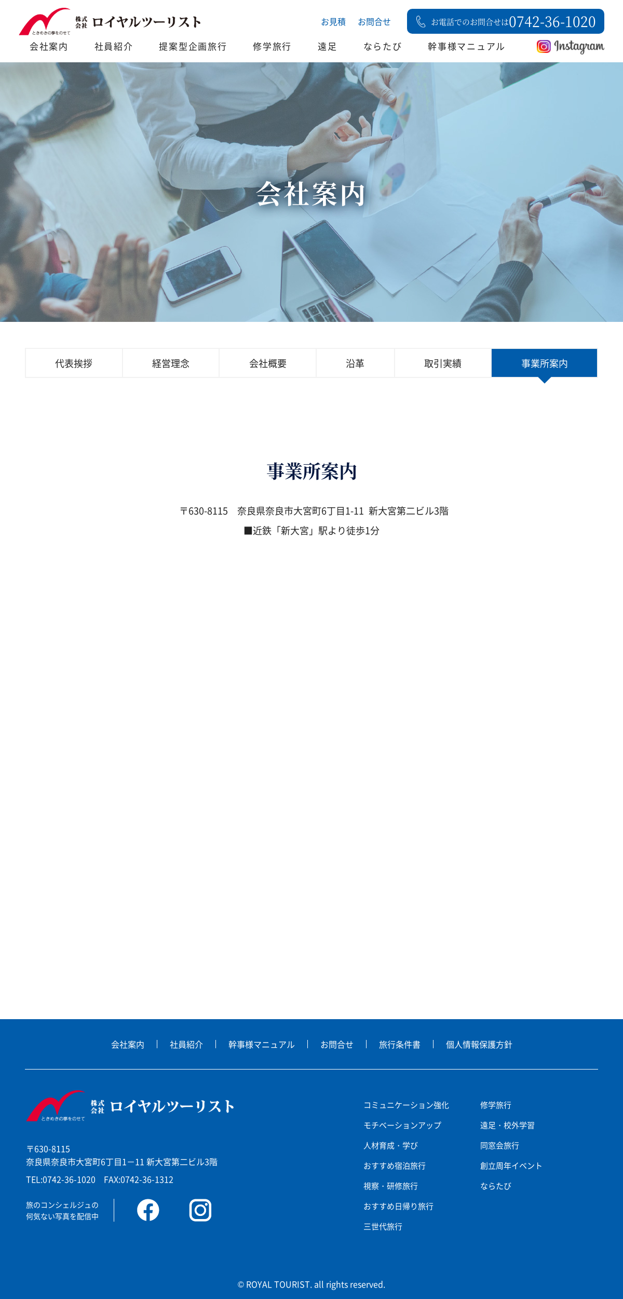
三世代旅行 (382, 1226)
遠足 (327, 45)
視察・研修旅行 (390, 1185)
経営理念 (170, 363)
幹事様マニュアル (467, 45)
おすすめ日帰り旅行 (398, 1205)
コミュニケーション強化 (406, 1104)
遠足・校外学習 (507, 1124)
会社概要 (268, 363)
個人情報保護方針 (479, 1044)
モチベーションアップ (402, 1124)
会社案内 (49, 45)
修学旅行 (272, 45)
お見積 (333, 21)
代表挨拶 (73, 363)
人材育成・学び (390, 1145)
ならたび (382, 45)
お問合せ (374, 21)
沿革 (355, 363)
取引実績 (443, 363)
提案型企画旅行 (193, 45)
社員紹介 (113, 45)
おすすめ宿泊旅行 (394, 1165)
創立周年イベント (511, 1165)
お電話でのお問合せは (513, 21)
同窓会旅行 (499, 1145)
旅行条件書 (400, 1044)
